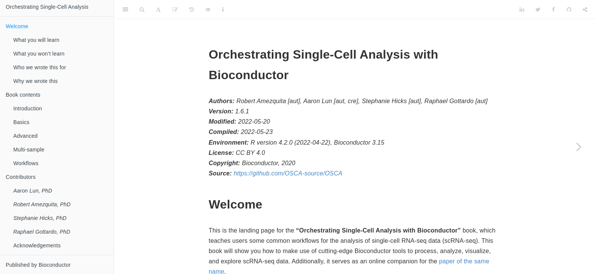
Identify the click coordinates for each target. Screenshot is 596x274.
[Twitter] (538, 9)
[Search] (142, 9)
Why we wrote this (35, 81)
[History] (192, 9)
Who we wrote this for (39, 67)
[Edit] (175, 9)
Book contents (23, 95)
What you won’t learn (39, 54)
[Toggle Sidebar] (125, 9)
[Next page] (579, 146)
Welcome (17, 26)
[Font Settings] (158, 9)
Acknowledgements (37, 245)
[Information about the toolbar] (223, 9)
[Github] (569, 9)
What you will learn (36, 40)
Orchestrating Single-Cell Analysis (47, 7)
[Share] (585, 9)
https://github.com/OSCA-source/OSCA (288, 173)
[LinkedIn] (522, 9)
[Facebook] (553, 9)
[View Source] (208, 9)
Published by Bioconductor (38, 265)
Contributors (21, 177)
